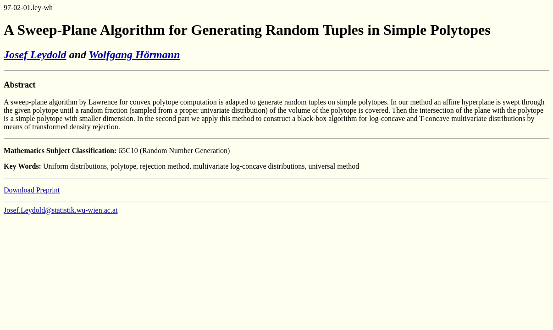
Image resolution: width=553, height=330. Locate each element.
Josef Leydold (35, 54)
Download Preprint (32, 190)
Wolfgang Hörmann (134, 54)
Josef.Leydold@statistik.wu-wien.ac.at (60, 210)
